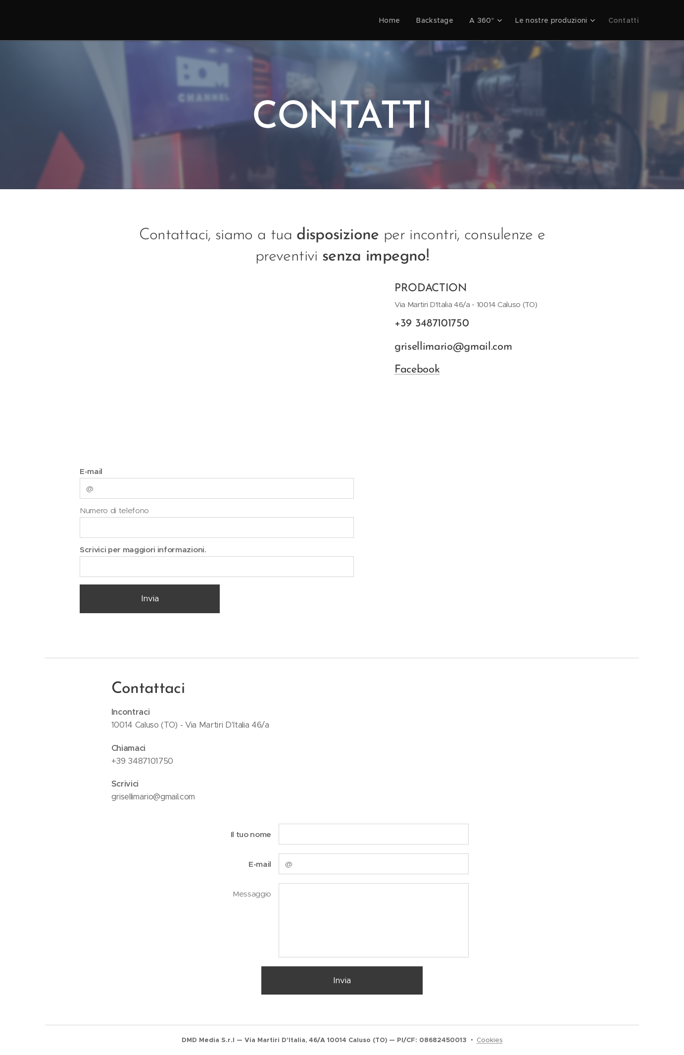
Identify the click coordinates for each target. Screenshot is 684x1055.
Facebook (417, 370)
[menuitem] (401, 20)
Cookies (490, 1040)
